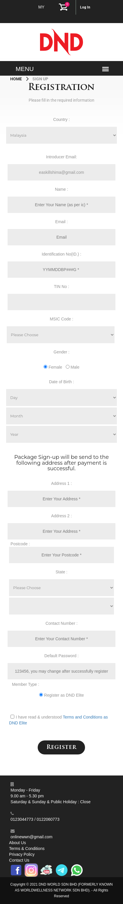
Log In (85, 7)
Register (61, 747)
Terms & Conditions (26, 848)
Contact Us (19, 860)
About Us (17, 842)
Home (16, 79)
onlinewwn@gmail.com (31, 836)
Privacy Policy (21, 854)
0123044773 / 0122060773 (35, 819)
